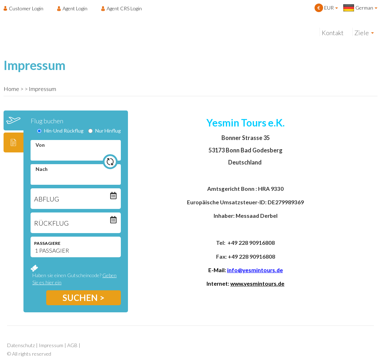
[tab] (13, 120)
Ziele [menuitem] (361, 32)
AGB (72, 345)
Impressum (42, 88)
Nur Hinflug (104, 131)
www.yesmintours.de (257, 283)
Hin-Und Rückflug (60, 131)
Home (11, 88)
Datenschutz (21, 345)
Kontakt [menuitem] (333, 32)
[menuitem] (25, 8)
